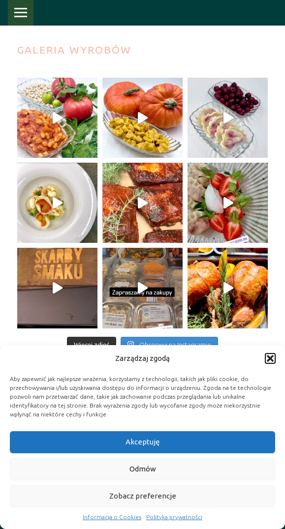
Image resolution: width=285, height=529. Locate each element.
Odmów (142, 469)
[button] (270, 358)
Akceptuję (142, 442)
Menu (20, 13)
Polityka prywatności (174, 517)
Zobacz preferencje (142, 496)
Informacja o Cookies (112, 517)
